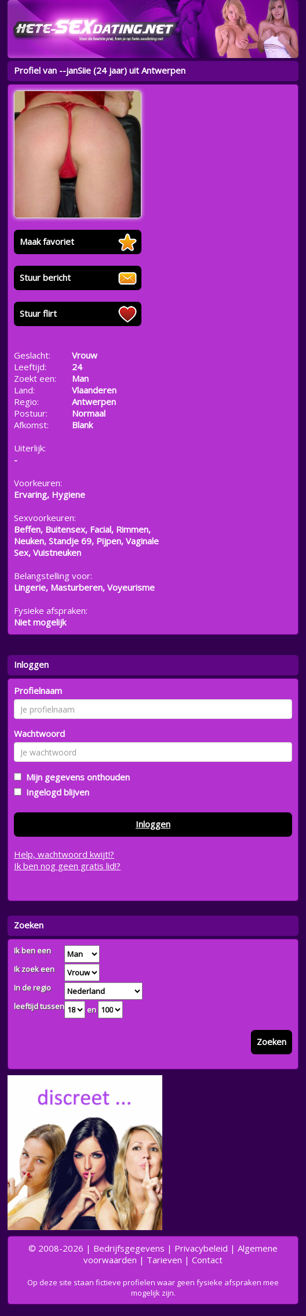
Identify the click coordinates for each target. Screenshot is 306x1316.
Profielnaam (38, 690)
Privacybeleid (201, 1248)
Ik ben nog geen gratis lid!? (67, 866)
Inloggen (153, 824)
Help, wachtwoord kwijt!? (64, 854)
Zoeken (271, 1041)
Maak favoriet (47, 241)
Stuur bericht (45, 277)
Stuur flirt (38, 313)
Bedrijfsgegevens (129, 1248)
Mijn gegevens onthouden (75, 777)
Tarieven (164, 1260)
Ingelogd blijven (55, 792)
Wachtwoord (39, 733)
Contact (207, 1260)
